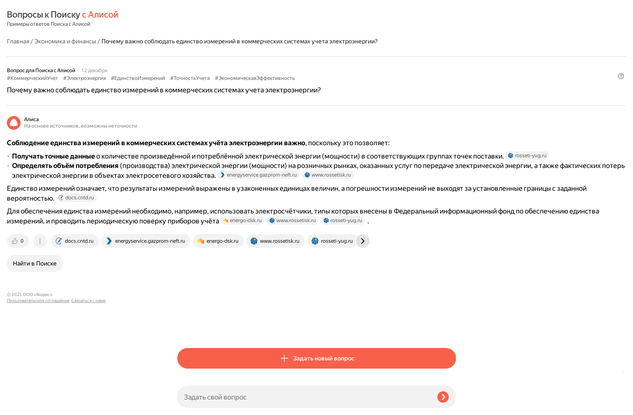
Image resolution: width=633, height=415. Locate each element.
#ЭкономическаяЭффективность (217, 73)
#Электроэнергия (254, 65)
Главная (188, 18)
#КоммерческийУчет (202, 65)
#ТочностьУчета (360, 65)
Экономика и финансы (235, 18)
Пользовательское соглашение (38, 399)
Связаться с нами (24, 405)
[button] (451, 88)
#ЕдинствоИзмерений (308, 65)
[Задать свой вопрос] (303, 397)
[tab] (188, 326)
